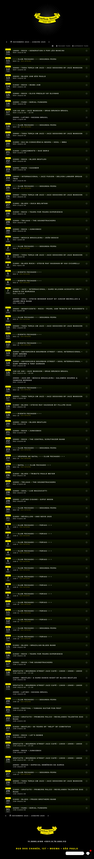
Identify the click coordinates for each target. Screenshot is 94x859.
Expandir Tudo (80, 46)
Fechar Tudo (63, 46)
